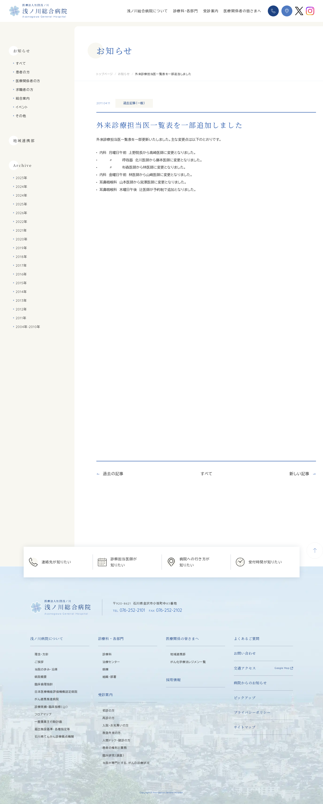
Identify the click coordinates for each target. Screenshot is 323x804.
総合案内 (23, 98)
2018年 (21, 257)
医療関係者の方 (28, 81)
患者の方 (23, 72)
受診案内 (210, 11)
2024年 (21, 187)
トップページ (104, 74)
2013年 (21, 300)
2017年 (21, 265)
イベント (22, 107)
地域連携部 (24, 140)
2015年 (21, 283)
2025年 (21, 204)
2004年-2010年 (28, 327)
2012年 (21, 309)
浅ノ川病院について (46, 638)
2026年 (21, 213)
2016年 (21, 274)
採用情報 (173, 679)
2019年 (21, 248)
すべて (21, 63)
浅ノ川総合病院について (147, 11)
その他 (21, 116)
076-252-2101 (129, 610)
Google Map (282, 668)
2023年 (21, 178)
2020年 (22, 239)
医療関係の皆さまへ (182, 638)
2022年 (21, 222)
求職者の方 (24, 90)
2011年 (21, 318)
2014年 (21, 292)
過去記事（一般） (134, 103)
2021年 (21, 230)
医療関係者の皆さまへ (242, 11)
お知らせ (124, 74)
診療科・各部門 (185, 11)
